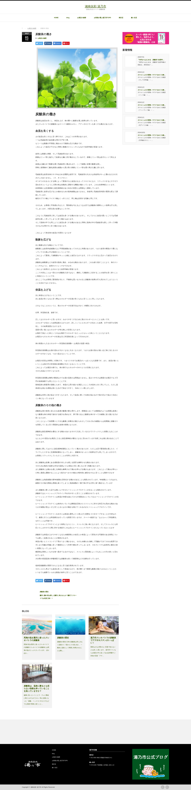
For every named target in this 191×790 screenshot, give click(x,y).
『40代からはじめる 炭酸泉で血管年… (151, 60)
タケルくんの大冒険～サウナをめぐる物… (152, 75)
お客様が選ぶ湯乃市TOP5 (102, 18)
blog (67, 18)
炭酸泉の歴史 (44, 592)
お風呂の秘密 (81, 18)
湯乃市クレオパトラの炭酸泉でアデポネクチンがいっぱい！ (103, 640)
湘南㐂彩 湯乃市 (95, 6)
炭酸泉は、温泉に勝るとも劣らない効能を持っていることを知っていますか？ (36, 688)
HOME (56, 18)
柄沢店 (121, 18)
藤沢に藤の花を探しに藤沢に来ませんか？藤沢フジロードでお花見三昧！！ (58, 597)
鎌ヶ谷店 (134, 18)
